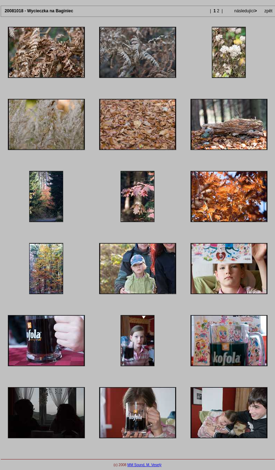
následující (245, 10)
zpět (268, 10)
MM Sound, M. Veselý (144, 465)
